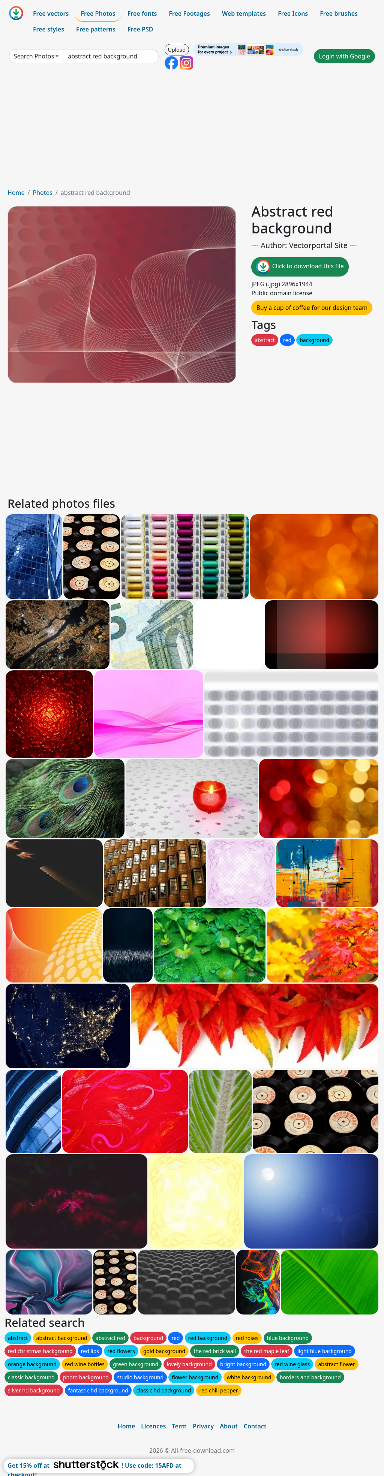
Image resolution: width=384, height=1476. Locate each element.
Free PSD (140, 29)
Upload (177, 49)
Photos (42, 192)
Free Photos (98, 13)
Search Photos (34, 56)
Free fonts (142, 13)
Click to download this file (300, 267)
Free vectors (51, 13)
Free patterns (96, 29)
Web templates (244, 13)
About (228, 1426)
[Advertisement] (192, 131)
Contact (255, 1426)
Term (179, 1426)
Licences (153, 1426)
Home (16, 192)
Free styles (48, 29)
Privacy (203, 1426)
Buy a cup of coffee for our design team (312, 308)
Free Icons (293, 13)
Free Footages (189, 13)
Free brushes (339, 13)
